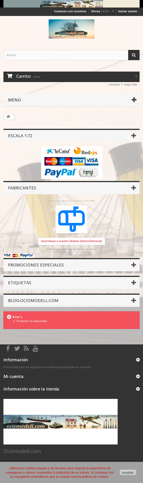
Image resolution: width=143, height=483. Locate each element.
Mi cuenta (13, 376)
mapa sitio (130, 84)
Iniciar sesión (127, 11)
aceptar (128, 472)
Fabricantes (22, 188)
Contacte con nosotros (70, 11)
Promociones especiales (36, 265)
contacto (114, 84)
